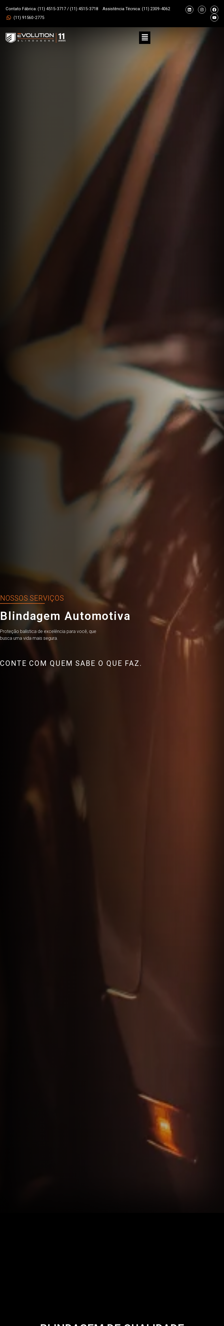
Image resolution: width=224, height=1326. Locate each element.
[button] (144, 37)
